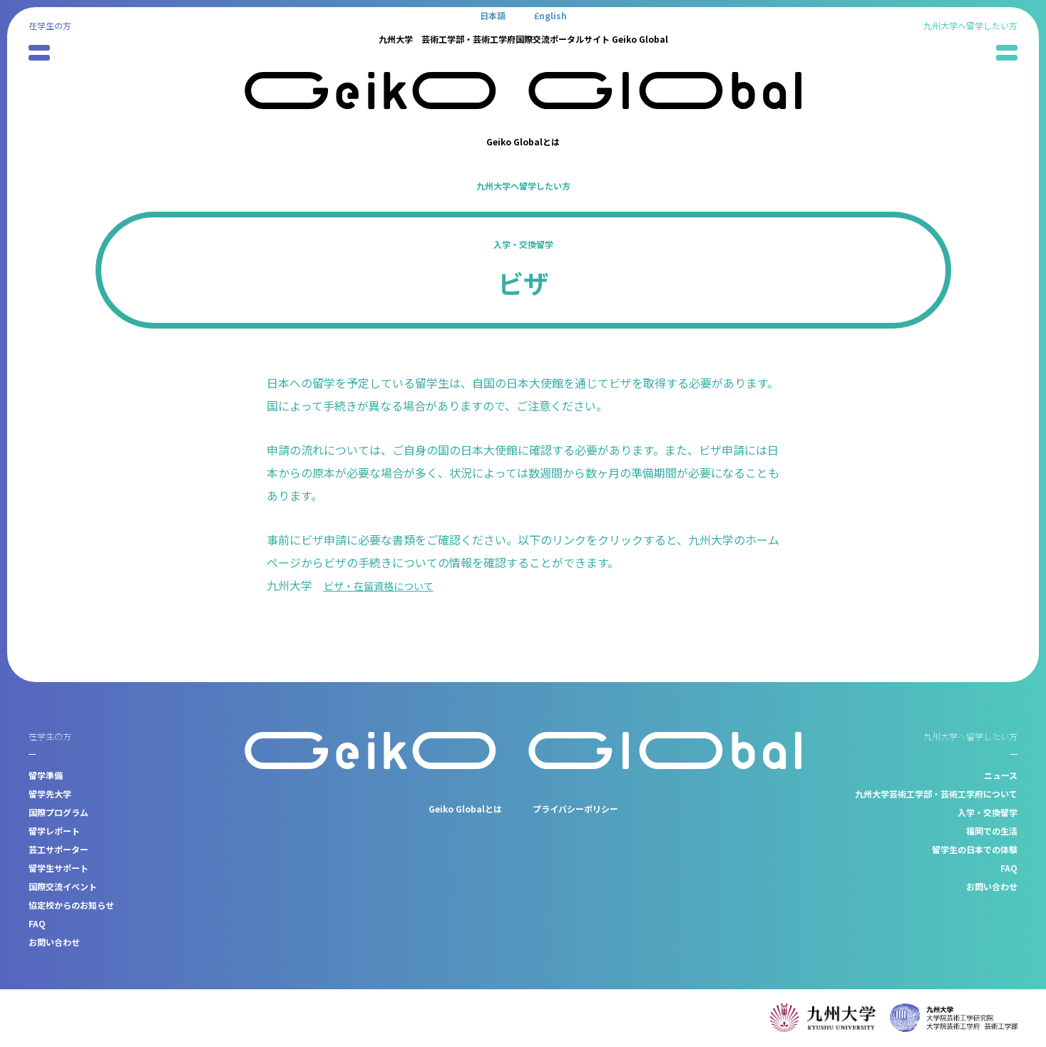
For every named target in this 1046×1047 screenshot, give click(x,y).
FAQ (37, 923)
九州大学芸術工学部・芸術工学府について (936, 794)
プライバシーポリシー (575, 809)
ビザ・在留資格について (386, 585)
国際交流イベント (63, 886)
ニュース (1000, 775)
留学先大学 (50, 794)
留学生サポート (58, 868)
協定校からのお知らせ (71, 905)
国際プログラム (58, 812)
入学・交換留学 (523, 244)
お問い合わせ (54, 942)
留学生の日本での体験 (974, 849)
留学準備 (46, 775)
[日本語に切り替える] (493, 15)
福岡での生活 (991, 831)
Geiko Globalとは (523, 141)
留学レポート (54, 831)
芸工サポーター (58, 849)
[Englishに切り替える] (550, 15)
